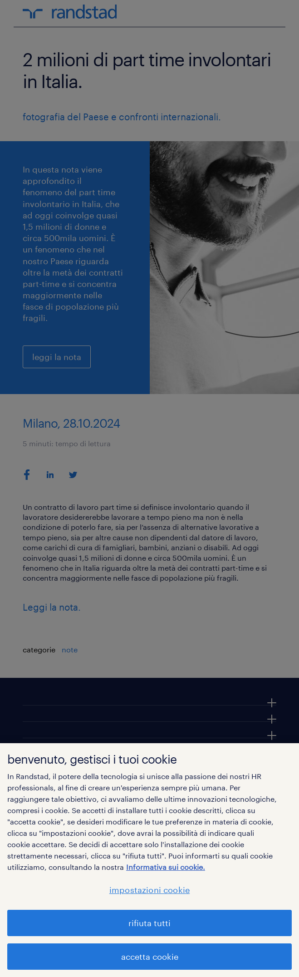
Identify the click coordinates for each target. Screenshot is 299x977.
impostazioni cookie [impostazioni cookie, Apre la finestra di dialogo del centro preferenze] (149, 890)
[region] (149, 860)
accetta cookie (149, 957)
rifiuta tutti (149, 923)
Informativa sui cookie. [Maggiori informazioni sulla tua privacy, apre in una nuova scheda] (165, 867)
